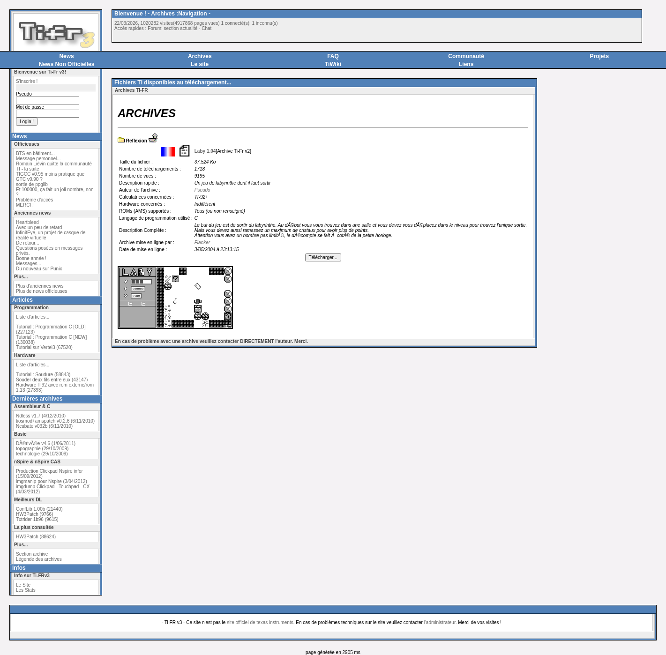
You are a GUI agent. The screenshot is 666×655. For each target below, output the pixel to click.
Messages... (28, 263)
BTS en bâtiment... (35, 153)
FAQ (333, 56)
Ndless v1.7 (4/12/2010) (41, 415)
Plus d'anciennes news (39, 286)
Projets (599, 56)
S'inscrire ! (26, 81)
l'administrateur (440, 622)
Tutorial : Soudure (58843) (43, 374)
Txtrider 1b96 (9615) (37, 519)
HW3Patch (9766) (34, 514)
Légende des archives (39, 559)
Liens (466, 64)
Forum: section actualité (172, 28)
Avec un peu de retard (39, 227)
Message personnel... (38, 158)
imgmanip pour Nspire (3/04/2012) (51, 481)
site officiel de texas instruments (260, 622)
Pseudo (202, 190)
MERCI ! (25, 205)
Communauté (466, 56)
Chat (206, 28)
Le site (200, 64)
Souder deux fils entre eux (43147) (52, 379)
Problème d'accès (34, 199)
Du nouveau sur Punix (39, 268)
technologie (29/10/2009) (42, 453)
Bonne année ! (31, 258)
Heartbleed (27, 222)
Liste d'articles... (32, 317)
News (66, 56)
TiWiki (333, 64)
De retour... (27, 243)
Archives (200, 56)
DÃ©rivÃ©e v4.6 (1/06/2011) (45, 443)
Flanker (202, 242)
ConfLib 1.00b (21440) (39, 509)
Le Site (23, 585)
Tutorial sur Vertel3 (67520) (44, 347)
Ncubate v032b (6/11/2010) (44, 426)
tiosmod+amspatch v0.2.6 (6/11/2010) (55, 421)
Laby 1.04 (205, 151)
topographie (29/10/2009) (42, 448)
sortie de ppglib (32, 184)
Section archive (32, 554)
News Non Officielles (67, 64)
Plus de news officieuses (41, 291)
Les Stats (26, 590)
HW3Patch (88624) (36, 536)
